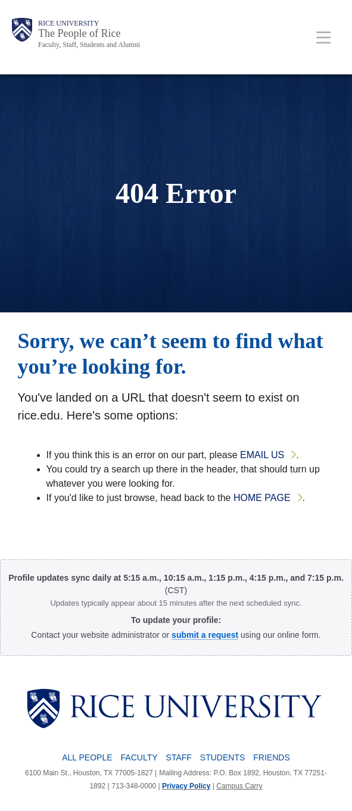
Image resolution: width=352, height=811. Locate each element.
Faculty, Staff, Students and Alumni (89, 44)
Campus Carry (239, 786)
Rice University (68, 23)
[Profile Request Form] (205, 635)
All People (87, 757)
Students (222, 757)
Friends (271, 757)
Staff (179, 757)
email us (262, 455)
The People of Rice (79, 33)
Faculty (139, 757)
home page (262, 498)
